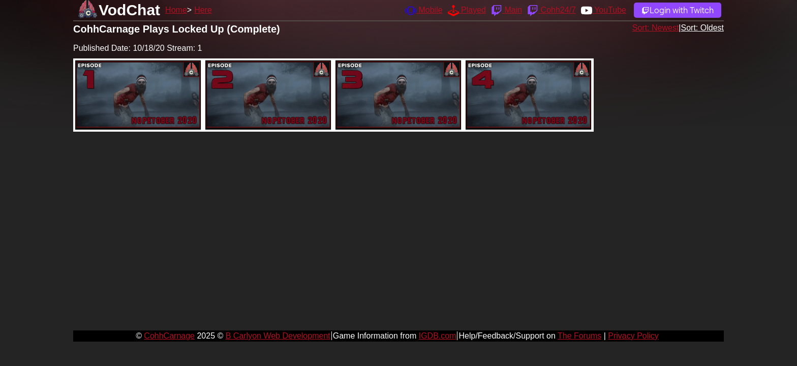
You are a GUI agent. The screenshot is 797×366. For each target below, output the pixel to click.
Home (176, 10)
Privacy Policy (633, 335)
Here (203, 10)
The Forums (579, 335)
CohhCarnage (169, 335)
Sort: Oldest (702, 27)
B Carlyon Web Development (278, 335)
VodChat (129, 10)
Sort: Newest (655, 27)
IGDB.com (437, 335)
